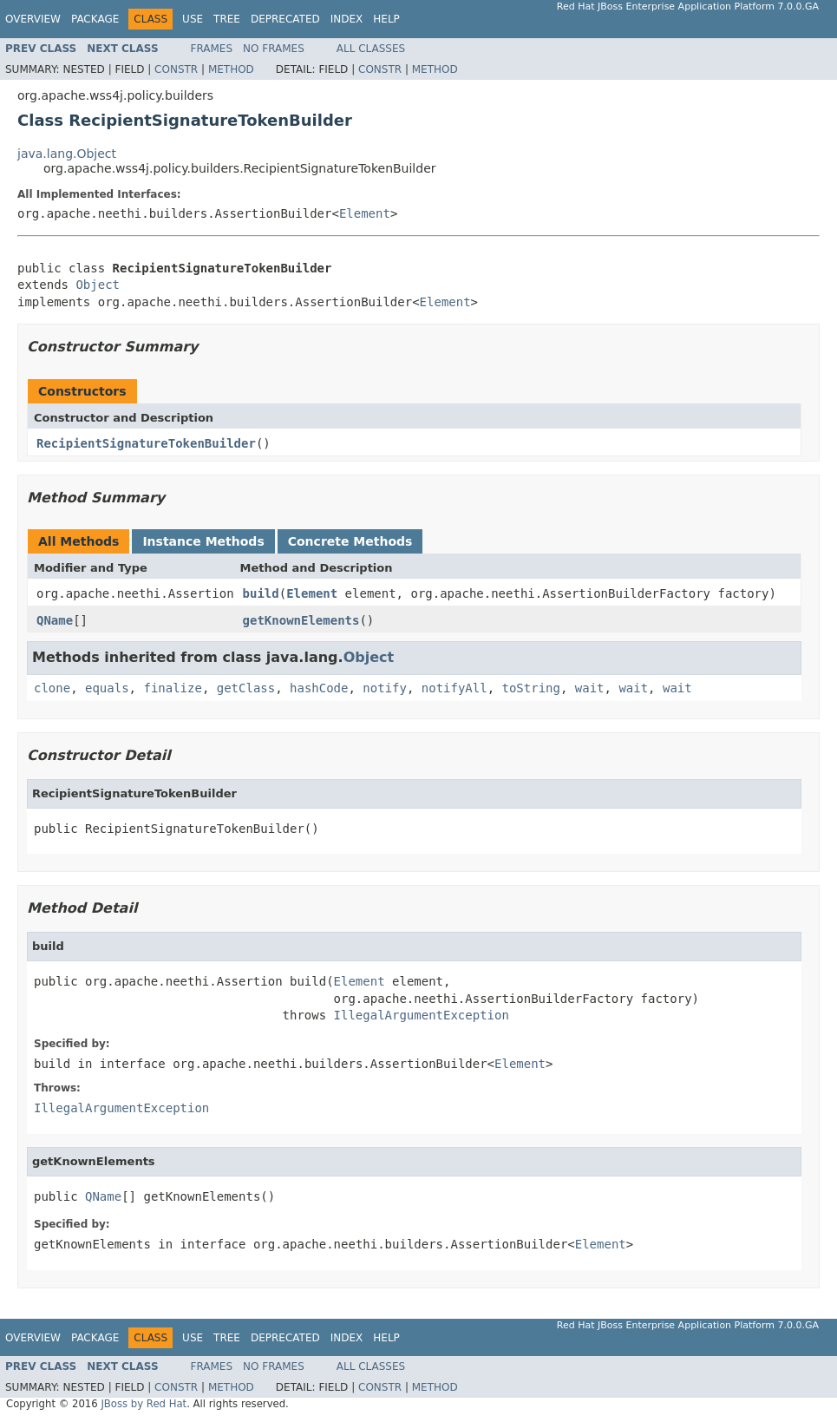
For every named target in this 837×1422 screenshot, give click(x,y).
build (261, 593)
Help (386, 19)
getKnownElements (301, 620)
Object (97, 285)
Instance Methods (203, 541)
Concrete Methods (350, 541)
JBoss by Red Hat (143, 1404)
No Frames (273, 49)
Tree (226, 19)
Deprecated (285, 19)
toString (531, 688)
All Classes (371, 49)
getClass (246, 688)
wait (590, 688)
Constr (176, 69)
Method (231, 69)
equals (107, 688)
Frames (212, 49)
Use (192, 19)
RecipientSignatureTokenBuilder (146, 443)
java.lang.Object (66, 154)
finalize (172, 688)
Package (95, 19)
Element (364, 213)
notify (385, 688)
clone (52, 688)
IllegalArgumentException (421, 1015)
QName (54, 620)
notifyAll (454, 688)
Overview (33, 19)
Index (346, 19)
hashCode (319, 688)
